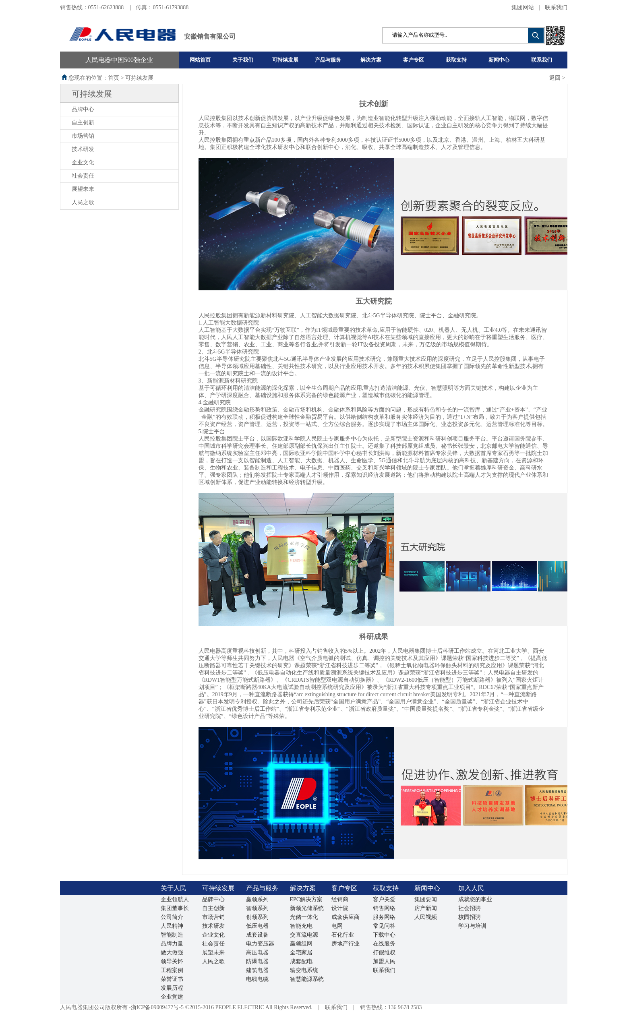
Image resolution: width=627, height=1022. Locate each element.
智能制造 (172, 935)
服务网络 (384, 917)
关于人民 (173, 888)
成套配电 (301, 961)
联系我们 (556, 7)
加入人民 (471, 888)
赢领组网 (301, 944)
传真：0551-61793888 (162, 7)
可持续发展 (285, 60)
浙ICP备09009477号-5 (157, 1007)
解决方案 (370, 60)
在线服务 (384, 944)
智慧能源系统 (307, 979)
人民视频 (425, 917)
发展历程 (172, 988)
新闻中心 (498, 60)
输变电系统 (304, 970)
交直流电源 (304, 935)
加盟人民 (384, 961)
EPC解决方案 (306, 899)
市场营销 (83, 136)
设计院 (339, 908)
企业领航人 (175, 899)
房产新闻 (425, 908)
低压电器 (257, 926)
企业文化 (83, 162)
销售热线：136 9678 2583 (391, 1007)
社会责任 (83, 176)
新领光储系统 (307, 908)
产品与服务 (328, 60)
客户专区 (413, 60)
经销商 (339, 899)
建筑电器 (257, 970)
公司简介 (172, 917)
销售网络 (384, 908)
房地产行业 (345, 944)
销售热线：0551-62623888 (92, 7)
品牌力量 (172, 944)
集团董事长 (175, 908)
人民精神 (172, 926)
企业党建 (172, 997)
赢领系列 (257, 899)
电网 (337, 926)
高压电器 (257, 953)
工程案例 (172, 970)
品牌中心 (83, 109)
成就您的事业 (475, 899)
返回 (555, 78)
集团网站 (522, 7)
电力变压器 (260, 944)
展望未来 (83, 189)
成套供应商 (345, 917)
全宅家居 (301, 953)
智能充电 (301, 926)
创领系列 (257, 917)
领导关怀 (172, 961)
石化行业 (342, 935)
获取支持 (456, 60)
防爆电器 (257, 961)
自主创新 (83, 123)
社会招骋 (469, 908)
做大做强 (172, 953)
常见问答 (384, 926)
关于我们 (242, 60)
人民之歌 (83, 202)
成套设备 (257, 935)
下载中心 (384, 935)
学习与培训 (472, 926)
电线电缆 (257, 979)
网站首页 (200, 60)
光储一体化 (304, 917)
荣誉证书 (172, 979)
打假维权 (384, 953)
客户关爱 (384, 899)
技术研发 (83, 149)
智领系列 (257, 908)
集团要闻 (425, 899)
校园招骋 (469, 917)
